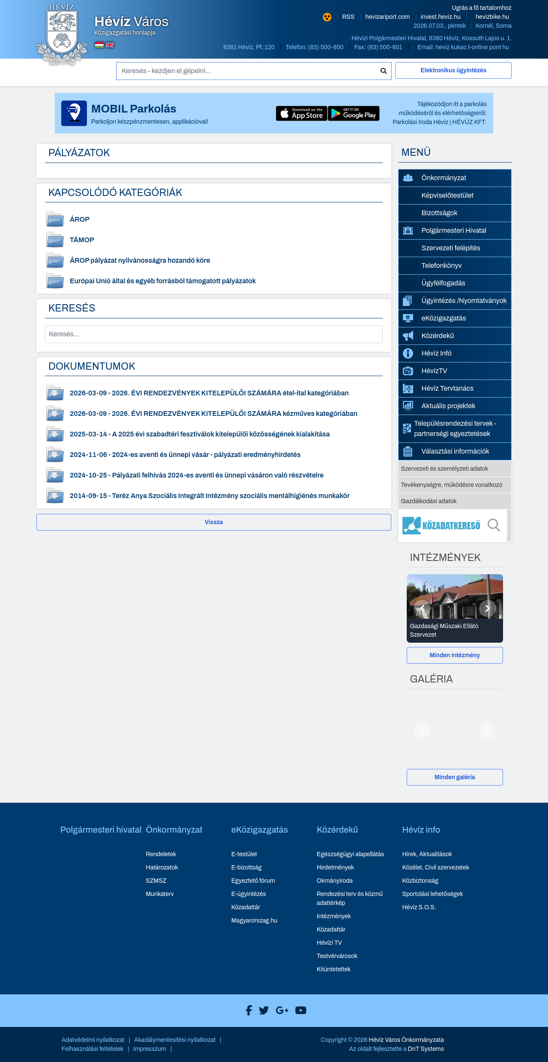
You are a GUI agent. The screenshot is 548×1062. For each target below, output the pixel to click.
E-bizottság (246, 867)
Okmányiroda (335, 881)
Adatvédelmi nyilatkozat (93, 1040)
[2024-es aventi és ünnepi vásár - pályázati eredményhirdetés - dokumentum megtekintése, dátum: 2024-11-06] (214, 455)
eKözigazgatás (434, 318)
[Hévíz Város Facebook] (246, 1010)
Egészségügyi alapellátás (350, 854)
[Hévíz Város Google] (280, 1010)
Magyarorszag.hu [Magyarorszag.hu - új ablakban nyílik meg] (254, 920)
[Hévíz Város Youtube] (299, 1010)
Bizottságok (440, 213)
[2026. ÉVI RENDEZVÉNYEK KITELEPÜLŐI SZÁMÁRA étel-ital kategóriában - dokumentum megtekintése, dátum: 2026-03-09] (214, 393)
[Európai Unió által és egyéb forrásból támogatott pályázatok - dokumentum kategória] (214, 281)
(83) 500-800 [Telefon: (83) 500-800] (326, 47)
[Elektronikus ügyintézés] (453, 74)
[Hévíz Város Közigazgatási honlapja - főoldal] (62, 35)
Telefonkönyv (442, 265)
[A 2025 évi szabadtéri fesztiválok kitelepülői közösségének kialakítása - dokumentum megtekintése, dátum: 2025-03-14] (214, 434)
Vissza (214, 522)
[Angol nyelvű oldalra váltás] (109, 45)
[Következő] (487, 608)
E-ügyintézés (248, 894)
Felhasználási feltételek (93, 1049)
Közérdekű (428, 336)
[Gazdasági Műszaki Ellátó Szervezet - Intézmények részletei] (455, 630)
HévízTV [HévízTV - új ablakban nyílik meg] (425, 371)
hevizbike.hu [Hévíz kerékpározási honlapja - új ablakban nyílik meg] (492, 17)
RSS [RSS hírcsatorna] (349, 17)
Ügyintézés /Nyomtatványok (455, 301)
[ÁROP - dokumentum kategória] (214, 219)
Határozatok (162, 867)
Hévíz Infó (427, 353)
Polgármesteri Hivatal (445, 230)
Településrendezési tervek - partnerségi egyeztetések (450, 428)
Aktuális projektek (439, 406)
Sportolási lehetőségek (432, 894)
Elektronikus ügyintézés (453, 70)
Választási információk (446, 451)
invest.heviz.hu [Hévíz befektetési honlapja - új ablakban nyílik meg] (441, 17)
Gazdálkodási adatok (429, 501)
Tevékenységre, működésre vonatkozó (452, 485)
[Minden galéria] (455, 777)
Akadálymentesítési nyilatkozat (175, 1040)
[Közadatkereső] (455, 525)
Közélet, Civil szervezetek (436, 867)
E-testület (244, 854)
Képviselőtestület (448, 195)
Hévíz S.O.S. (419, 907)
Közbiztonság (420, 881)
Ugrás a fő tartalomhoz (482, 8)
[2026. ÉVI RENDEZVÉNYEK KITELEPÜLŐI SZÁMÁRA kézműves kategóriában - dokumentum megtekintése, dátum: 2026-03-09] (214, 413)
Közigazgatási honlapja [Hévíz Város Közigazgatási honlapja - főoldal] (131, 25)
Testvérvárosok (337, 956)
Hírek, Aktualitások (427, 854)
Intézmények (334, 916)
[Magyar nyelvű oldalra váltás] (99, 45)
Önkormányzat (434, 178)
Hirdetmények (335, 867)
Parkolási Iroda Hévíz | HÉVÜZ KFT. (440, 122)
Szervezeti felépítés (451, 248)
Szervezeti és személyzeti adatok (444, 469)
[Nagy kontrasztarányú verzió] (327, 17)
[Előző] (422, 608)
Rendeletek (161, 854)
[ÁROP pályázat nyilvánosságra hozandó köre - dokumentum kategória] (214, 260)
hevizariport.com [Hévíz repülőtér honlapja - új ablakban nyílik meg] (388, 17)
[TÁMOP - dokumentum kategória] (214, 240)
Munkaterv (160, 894)
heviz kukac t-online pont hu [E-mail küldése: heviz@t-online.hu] (472, 47)
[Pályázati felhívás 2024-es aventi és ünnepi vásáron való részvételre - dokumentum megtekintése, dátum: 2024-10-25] (214, 475)
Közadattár (245, 907)
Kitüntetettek (334, 969)
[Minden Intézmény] (455, 655)
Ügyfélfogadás (444, 283)
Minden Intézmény (454, 655)
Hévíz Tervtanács (438, 388)
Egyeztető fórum (253, 881)
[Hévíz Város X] (261, 1010)
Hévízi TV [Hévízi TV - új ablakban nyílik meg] (329, 943)
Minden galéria (455, 777)
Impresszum (149, 1049)
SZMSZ (156, 881)
